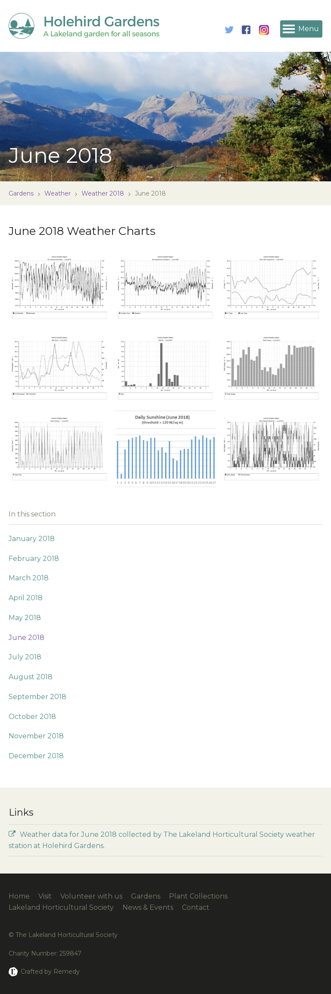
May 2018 (25, 618)
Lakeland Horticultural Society (61, 907)
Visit (45, 896)
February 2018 (34, 558)
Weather (57, 193)
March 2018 (29, 578)
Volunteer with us (91, 896)
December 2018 (36, 756)
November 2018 (36, 736)
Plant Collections (198, 896)
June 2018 (26, 637)
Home (19, 896)
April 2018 (26, 598)
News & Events (147, 907)
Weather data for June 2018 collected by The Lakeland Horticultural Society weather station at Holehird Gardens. (162, 840)
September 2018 (37, 697)
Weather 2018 (102, 193)
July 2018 (25, 657)
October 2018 (32, 716)
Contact (195, 907)
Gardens (21, 193)
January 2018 (32, 539)
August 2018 (31, 677)
